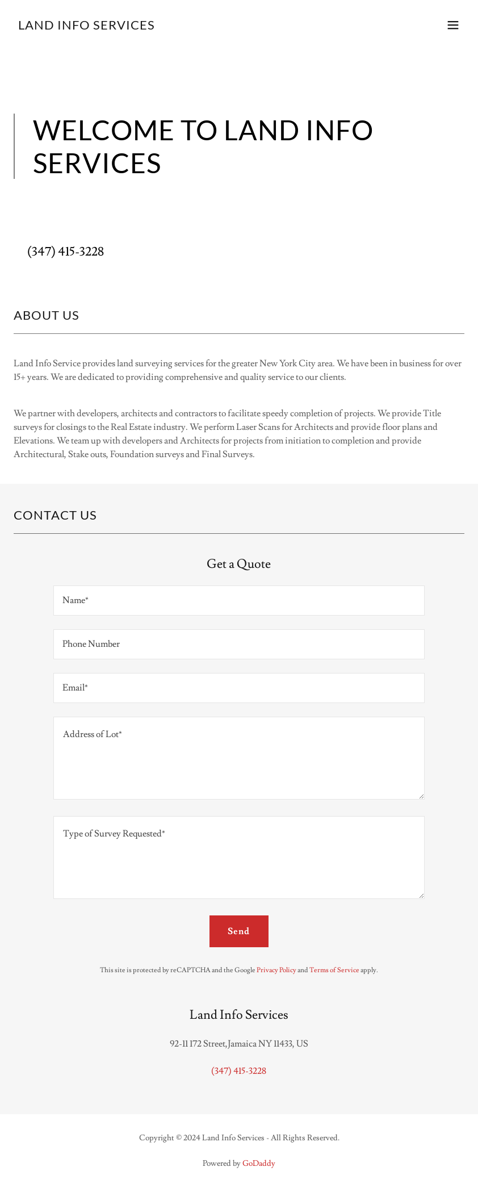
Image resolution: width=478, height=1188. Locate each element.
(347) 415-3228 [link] (65, 252)
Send (239, 931)
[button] (453, 25)
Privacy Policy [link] (276, 970)
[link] (86, 26)
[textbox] (239, 600)
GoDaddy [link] (258, 1163)
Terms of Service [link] (334, 970)
